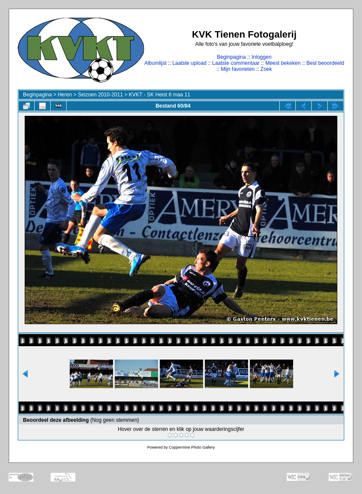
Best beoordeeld (325, 63)
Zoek (266, 69)
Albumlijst (155, 63)
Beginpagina (231, 57)
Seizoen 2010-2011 (100, 95)
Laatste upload (189, 63)
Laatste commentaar (235, 63)
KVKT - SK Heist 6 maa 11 (160, 95)
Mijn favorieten (238, 69)
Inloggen (262, 57)
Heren (65, 95)
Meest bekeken (283, 63)
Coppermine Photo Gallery (192, 447)
